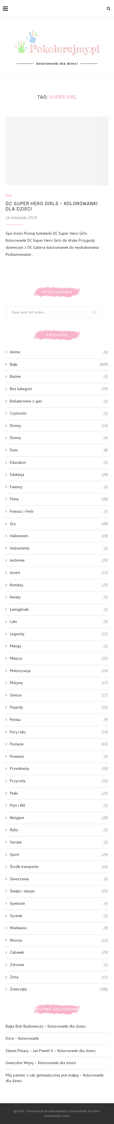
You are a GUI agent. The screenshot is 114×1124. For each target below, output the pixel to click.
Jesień (59, 573)
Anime (59, 352)
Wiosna (59, 940)
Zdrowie (59, 965)
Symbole (59, 903)
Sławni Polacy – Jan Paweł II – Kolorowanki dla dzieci (50, 1050)
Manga (59, 646)
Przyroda (59, 781)
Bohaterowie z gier (59, 401)
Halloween (59, 536)
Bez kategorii (59, 389)
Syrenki (59, 916)
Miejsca (59, 658)
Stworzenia (59, 879)
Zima (59, 977)
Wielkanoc (59, 928)
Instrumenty (59, 548)
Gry (59, 524)
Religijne (59, 818)
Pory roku (59, 732)
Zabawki (59, 952)
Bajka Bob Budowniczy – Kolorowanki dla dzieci (46, 1026)
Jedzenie (59, 560)
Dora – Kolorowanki (22, 1038)
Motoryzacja (59, 671)
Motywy (59, 683)
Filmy (59, 499)
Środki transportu (59, 867)
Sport (59, 855)
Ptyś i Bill (59, 805)
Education (59, 462)
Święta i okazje (59, 891)
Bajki (9, 195)
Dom (59, 450)
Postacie (59, 744)
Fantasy (59, 487)
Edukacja (59, 475)
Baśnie (59, 376)
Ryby (59, 830)
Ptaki (59, 793)
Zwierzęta (59, 989)
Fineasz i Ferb (59, 511)
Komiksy (59, 585)
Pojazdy (59, 707)
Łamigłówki (59, 609)
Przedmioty (59, 769)
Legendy (59, 634)
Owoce (59, 695)
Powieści (59, 756)
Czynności (59, 413)
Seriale (59, 842)
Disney (59, 426)
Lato (59, 622)
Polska (59, 720)
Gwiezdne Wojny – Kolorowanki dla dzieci (41, 1062)
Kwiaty (59, 597)
